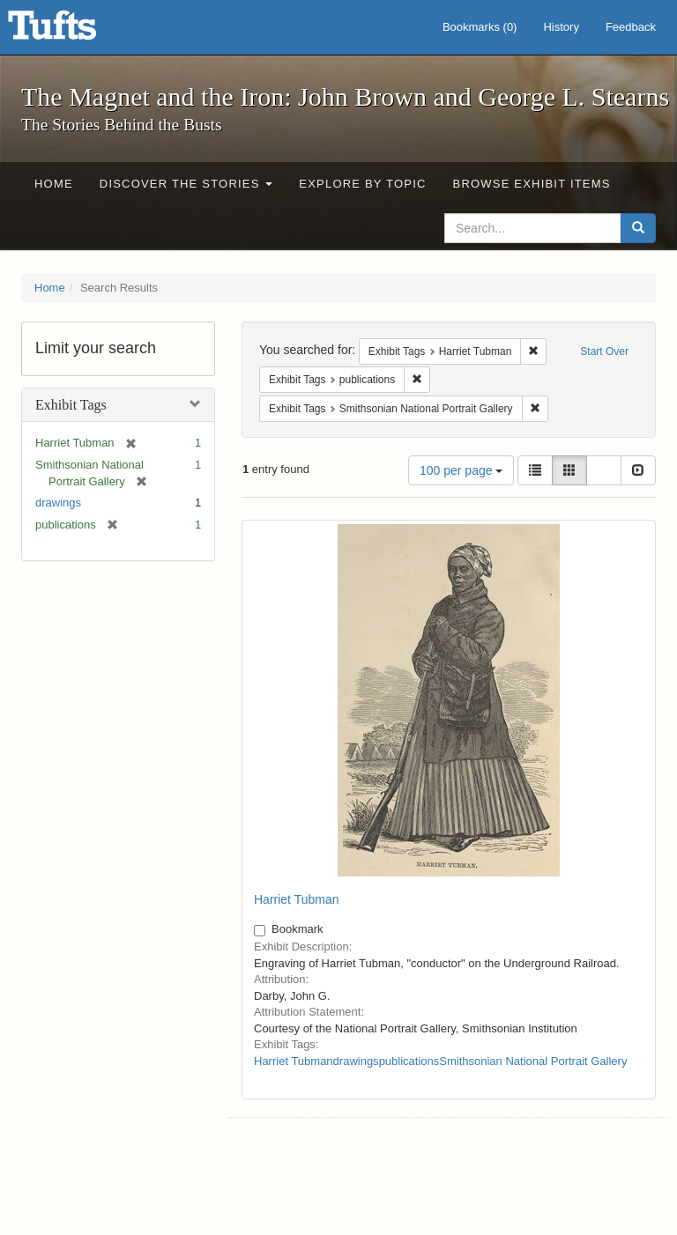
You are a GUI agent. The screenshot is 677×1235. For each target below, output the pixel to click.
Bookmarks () (480, 26)
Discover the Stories (186, 183)
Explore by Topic (362, 183)
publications (409, 1061)
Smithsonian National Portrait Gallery (533, 1061)
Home (53, 183)
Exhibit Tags (71, 404)
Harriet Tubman (296, 899)
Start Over (604, 351)
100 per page (461, 470)
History (560, 26)
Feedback (631, 26)
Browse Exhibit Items (532, 183)
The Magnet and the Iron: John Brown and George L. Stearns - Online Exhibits (74, 31)
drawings (58, 502)
